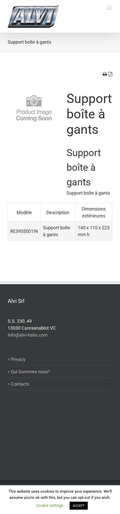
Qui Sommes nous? (30, 371)
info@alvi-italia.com (28, 335)
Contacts (20, 384)
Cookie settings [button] (49, 505)
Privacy (18, 359)
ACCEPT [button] (79, 506)
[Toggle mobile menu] (109, 8)
